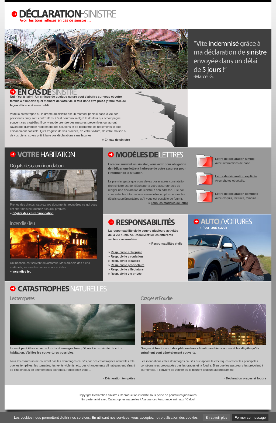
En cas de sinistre (117, 139)
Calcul (190, 399)
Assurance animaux (171, 399)
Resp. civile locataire (125, 260)
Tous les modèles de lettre (169, 203)
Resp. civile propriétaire (127, 265)
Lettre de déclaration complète (236, 193)
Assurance (149, 399)
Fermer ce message (250, 417)
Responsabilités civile (166, 243)
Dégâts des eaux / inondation (32, 213)
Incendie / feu (21, 271)
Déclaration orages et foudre (246, 378)
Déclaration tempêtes (120, 378)
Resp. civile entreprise (126, 252)
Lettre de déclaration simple (234, 158)
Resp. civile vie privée (126, 273)
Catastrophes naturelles (123, 399)
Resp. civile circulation (127, 256)
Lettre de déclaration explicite (236, 176)
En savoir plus (216, 417)
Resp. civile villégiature (127, 269)
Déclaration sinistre (105, 395)
